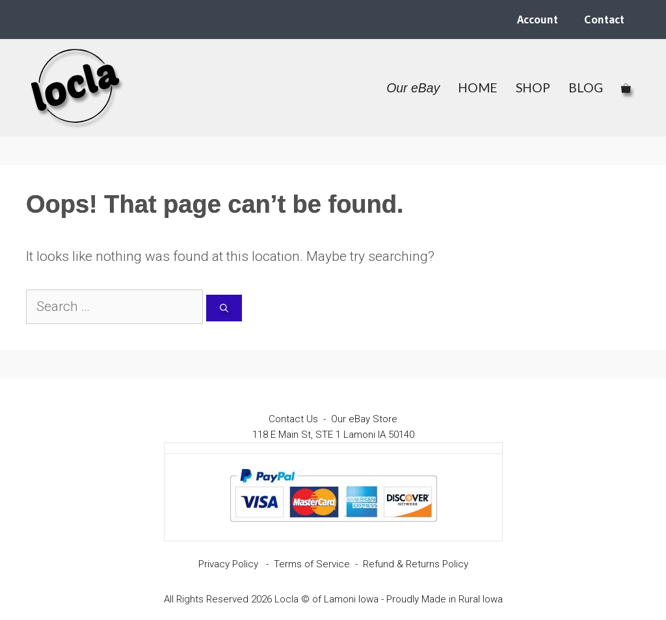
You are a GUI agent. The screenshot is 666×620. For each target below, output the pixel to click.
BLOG (585, 87)
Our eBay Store (364, 419)
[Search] (224, 308)
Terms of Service (312, 564)
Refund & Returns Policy (415, 564)
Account (537, 19)
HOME (478, 87)
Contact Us (293, 419)
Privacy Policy (228, 564)
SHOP (533, 87)
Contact (604, 19)
